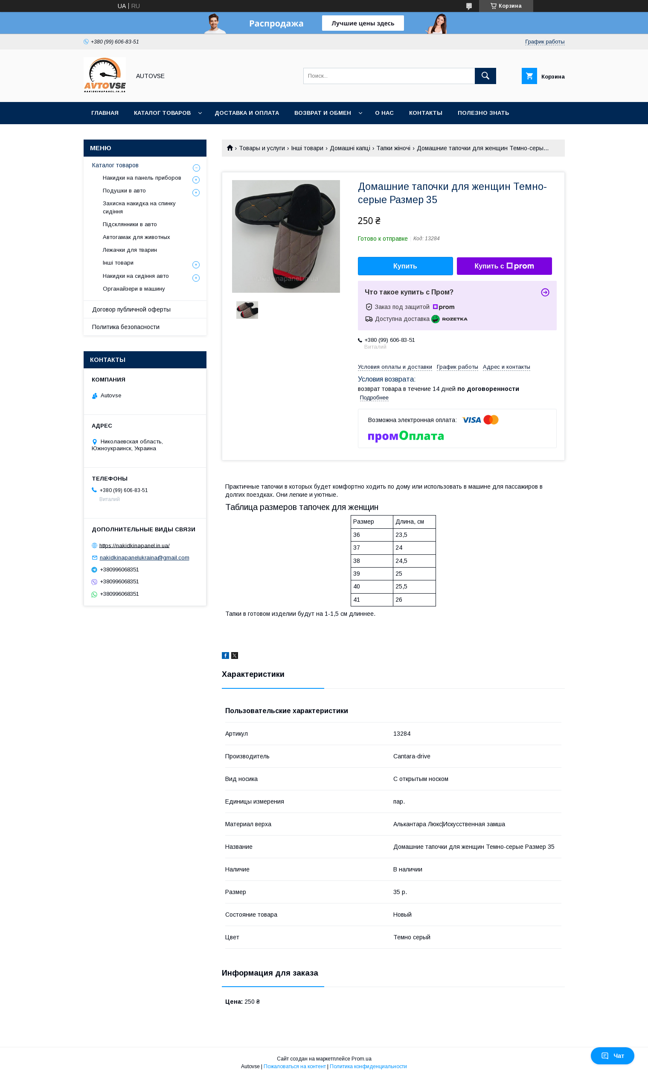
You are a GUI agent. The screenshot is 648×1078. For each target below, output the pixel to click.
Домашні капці (350, 148)
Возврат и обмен (322, 113)
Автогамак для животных (136, 237)
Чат (612, 1056)
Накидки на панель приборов (142, 178)
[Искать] (485, 76)
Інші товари (307, 148)
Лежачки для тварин (130, 250)
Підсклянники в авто (130, 224)
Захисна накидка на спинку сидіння (139, 207)
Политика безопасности (126, 326)
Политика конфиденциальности (368, 1066)
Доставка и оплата (247, 113)
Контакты (425, 113)
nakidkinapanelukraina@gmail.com (144, 557)
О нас (384, 113)
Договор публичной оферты (131, 309)
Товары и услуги (262, 148)
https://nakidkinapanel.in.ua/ (134, 545)
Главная (105, 113)
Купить (405, 266)
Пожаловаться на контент (295, 1066)
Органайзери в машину (134, 289)
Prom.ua (362, 1059)
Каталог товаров (162, 113)
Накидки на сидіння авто (136, 276)
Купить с (504, 266)
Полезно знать (483, 113)
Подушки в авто (124, 190)
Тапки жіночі (393, 148)
